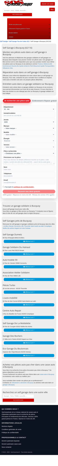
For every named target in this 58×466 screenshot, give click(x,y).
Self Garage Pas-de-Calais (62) (19, 41)
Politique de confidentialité (10, 432)
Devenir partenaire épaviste (10, 441)
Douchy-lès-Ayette (17, 66)
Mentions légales (7, 426)
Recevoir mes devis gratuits (29, 191)
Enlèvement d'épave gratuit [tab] (44, 101)
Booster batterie (13, 33)
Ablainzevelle (47, 64)
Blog (52, 9)
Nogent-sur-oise (19, 228)
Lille (22, 226)
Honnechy (17, 226)
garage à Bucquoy (8, 385)
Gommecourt (7, 66)
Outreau (28, 228)
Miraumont (36, 66)
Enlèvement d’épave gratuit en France (19, 28)
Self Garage (4, 41)
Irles (11, 68)
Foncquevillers (49, 66)
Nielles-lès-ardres (8, 228)
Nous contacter (6, 447)
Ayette (42, 66)
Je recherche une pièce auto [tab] (16, 101)
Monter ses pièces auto (15, 24)
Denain (11, 226)
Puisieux (40, 64)
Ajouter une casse (48, 4)
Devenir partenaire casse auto (11, 444)
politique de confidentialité (24, 187)
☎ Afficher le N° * (29, 241)
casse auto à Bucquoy (47, 374)
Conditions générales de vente (11, 429)
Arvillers (6, 226)
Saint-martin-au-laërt (37, 226)
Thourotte (27, 226)
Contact (11, 37)
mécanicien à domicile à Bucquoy (22, 382)
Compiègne (48, 226)
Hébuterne (6, 68)
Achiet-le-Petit (28, 66)
